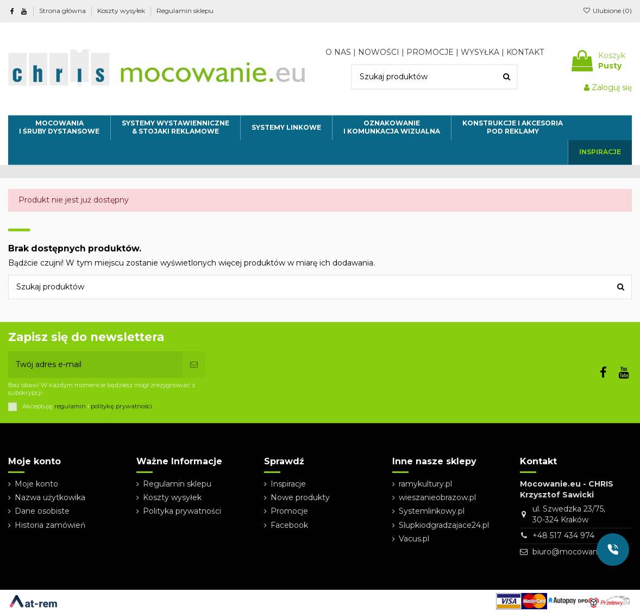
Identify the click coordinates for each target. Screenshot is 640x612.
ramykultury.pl (425, 484)
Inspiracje (288, 484)
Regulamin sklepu (185, 11)
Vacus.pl (414, 539)
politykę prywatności (121, 406)
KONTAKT (525, 52)
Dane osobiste (42, 511)
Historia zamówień (50, 525)
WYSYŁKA (480, 52)
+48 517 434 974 (563, 535)
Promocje (289, 511)
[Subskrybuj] (194, 364)
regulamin (70, 406)
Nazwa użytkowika (50, 497)
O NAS (338, 52)
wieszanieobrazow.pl (437, 497)
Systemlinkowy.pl (432, 511)
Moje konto (36, 484)
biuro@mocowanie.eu (574, 552)
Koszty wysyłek (122, 11)
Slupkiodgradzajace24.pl (444, 525)
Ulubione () (607, 11)
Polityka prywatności (182, 511)
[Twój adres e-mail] (95, 364)
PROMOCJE (430, 52)
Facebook (289, 525)
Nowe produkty (300, 497)
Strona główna (63, 11)
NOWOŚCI (378, 52)
